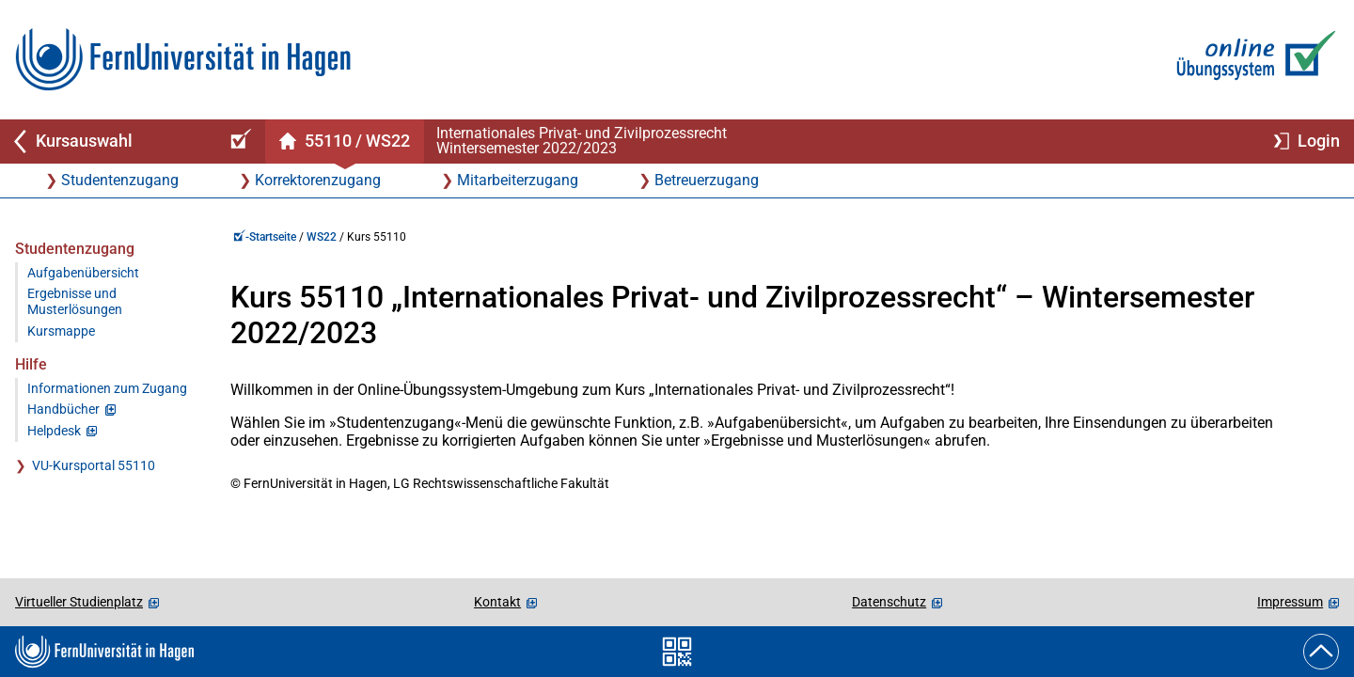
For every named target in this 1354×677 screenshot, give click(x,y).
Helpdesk (54, 431)
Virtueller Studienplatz (79, 601)
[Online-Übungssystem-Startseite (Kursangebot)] (238, 141)
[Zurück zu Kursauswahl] (105, 141)
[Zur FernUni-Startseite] (183, 59)
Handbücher (63, 409)
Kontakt (497, 601)
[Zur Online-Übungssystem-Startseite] (1252, 59)
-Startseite (264, 237)
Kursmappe (61, 331)
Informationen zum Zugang (107, 389)
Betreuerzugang (706, 180)
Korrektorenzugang (318, 180)
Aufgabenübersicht (83, 273)
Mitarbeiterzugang (517, 180)
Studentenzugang (120, 180)
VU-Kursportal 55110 (93, 466)
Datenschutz (889, 601)
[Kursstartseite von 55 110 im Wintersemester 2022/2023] (344, 141)
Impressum (1290, 601)
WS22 (322, 237)
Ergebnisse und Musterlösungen (74, 302)
